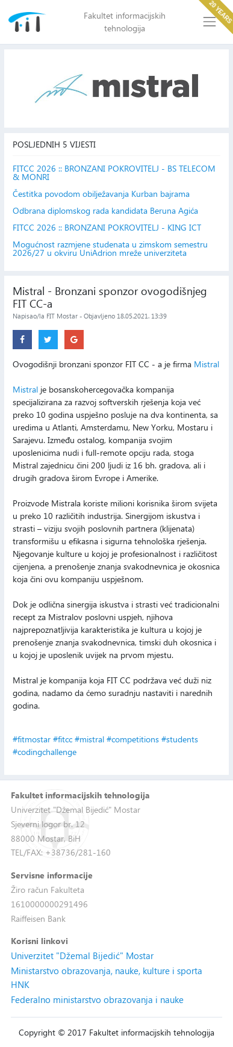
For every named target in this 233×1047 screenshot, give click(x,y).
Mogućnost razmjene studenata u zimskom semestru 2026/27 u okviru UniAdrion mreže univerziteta (110, 248)
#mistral (89, 739)
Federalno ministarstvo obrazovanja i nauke (97, 999)
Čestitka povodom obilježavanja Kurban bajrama (101, 194)
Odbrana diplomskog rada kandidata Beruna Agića (105, 211)
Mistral (206, 364)
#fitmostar (32, 739)
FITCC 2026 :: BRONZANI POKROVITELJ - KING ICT (107, 227)
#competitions (133, 739)
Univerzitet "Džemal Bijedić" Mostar (82, 955)
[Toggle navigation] (210, 22)
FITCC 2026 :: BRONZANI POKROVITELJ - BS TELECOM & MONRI (114, 172)
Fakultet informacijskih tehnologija (125, 22)
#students (179, 739)
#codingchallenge (44, 751)
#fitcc (62, 739)
